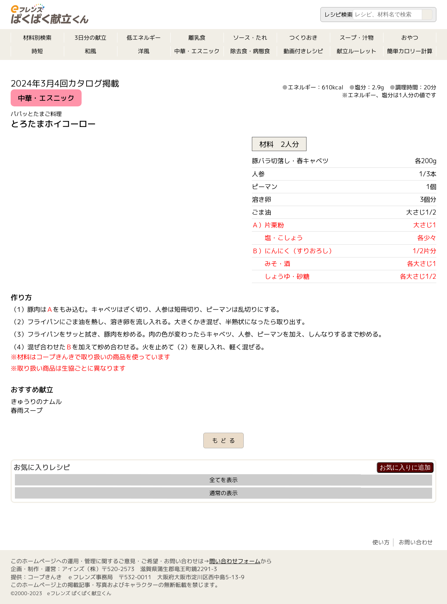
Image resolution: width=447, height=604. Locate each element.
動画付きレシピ (303, 51)
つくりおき (303, 37)
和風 (90, 51)
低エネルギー (144, 37)
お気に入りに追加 (405, 467)
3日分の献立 (90, 37)
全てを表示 (223, 480)
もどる (225, 440)
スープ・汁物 (357, 37)
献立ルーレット (356, 51)
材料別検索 (37, 37)
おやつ (409, 37)
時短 (37, 51)
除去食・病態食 (250, 51)
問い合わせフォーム (234, 561)
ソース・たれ (250, 37)
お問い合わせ (416, 542)
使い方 (381, 542)
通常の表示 (223, 493)
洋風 (143, 51)
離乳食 (196, 37)
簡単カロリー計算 (409, 51)
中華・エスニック (197, 51)
